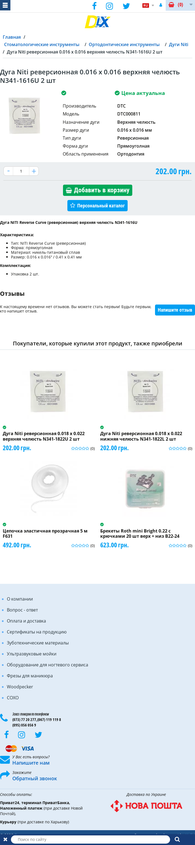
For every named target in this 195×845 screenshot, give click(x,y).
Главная (12, 37)
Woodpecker (20, 687)
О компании (20, 599)
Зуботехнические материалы (38, 643)
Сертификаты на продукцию (37, 632)
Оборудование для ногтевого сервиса (47, 665)
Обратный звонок (34, 778)
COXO (13, 698)
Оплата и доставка (26, 621)
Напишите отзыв (175, 310)
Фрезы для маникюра (30, 676)
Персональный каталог (101, 206)
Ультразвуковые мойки (31, 654)
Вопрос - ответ (22, 610)
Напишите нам (31, 762)
